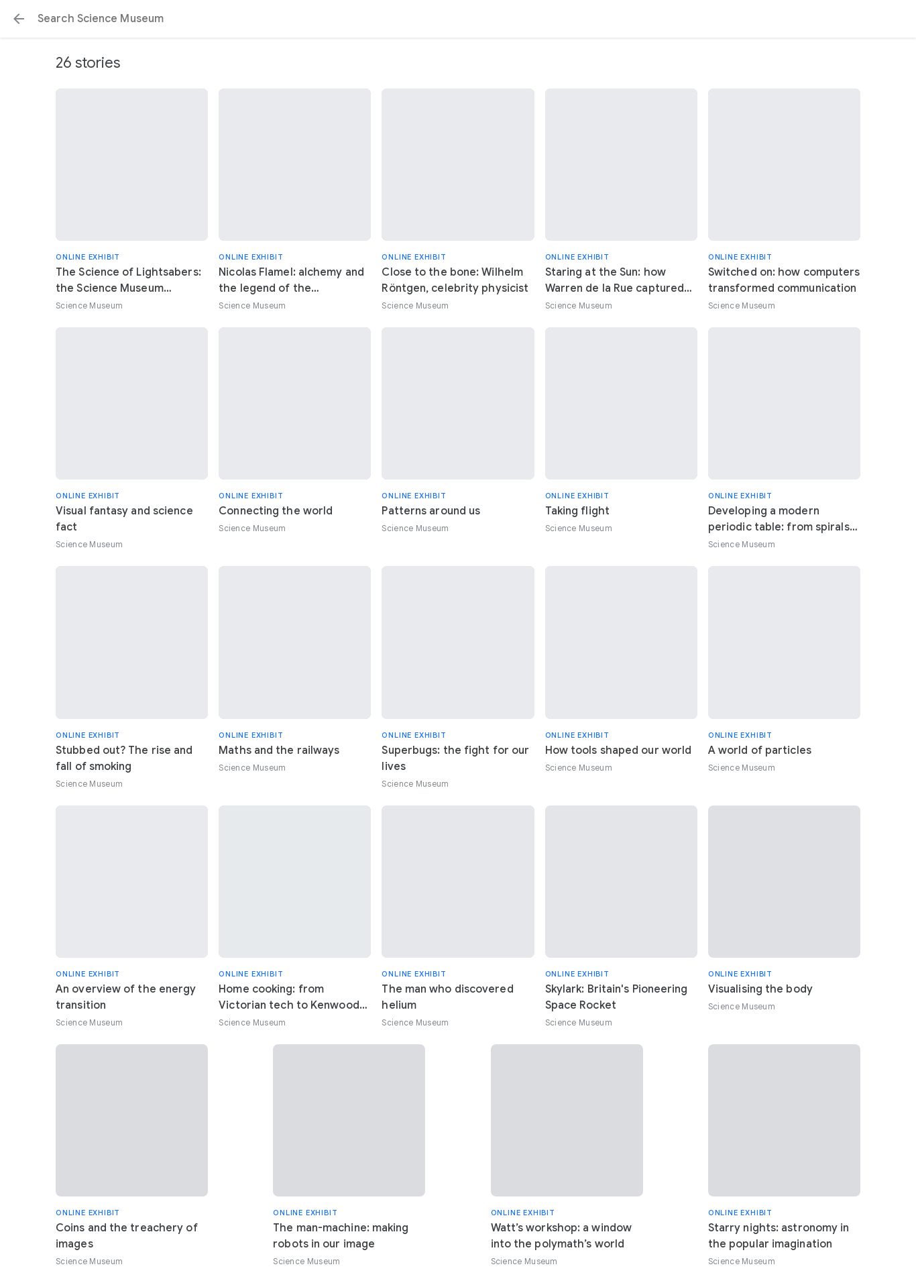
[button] (19, 19)
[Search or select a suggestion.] (458, 19)
